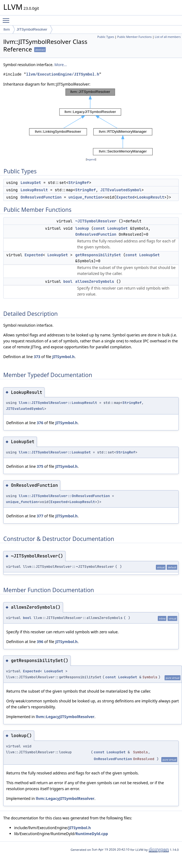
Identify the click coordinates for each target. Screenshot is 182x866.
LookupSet (30, 182)
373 (37, 356)
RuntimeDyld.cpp (92, 833)
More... (60, 64)
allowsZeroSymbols (94, 281)
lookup (82, 228)
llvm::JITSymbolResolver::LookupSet (55, 452)
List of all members (168, 37)
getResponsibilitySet (98, 254)
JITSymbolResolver (32, 29)
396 (40, 641)
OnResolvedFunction (40, 197)
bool (68, 281)
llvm (7, 29)
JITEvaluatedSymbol (120, 189)
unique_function (85, 197)
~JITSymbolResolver (95, 221)
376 (40, 422)
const (99, 228)
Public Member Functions (134, 37)
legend (91, 159)
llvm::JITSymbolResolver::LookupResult (58, 402)
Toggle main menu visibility (7, 18)
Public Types (105, 37)
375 (40, 466)
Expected (125, 197)
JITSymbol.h (63, 356)
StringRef (78, 182)
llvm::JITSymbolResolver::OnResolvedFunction (64, 496)
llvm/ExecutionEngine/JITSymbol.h (62, 74)
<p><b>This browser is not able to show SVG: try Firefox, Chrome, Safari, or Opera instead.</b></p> (91, 122)
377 (40, 515)
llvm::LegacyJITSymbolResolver (65, 716)
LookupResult (34, 189)
